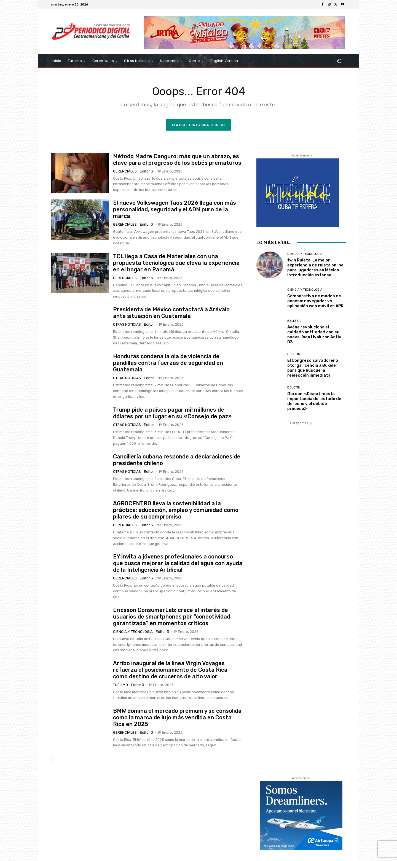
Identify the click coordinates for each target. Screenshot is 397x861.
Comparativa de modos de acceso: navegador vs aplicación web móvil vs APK (315, 300)
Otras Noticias (127, 324)
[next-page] (63, 758)
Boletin (293, 354)
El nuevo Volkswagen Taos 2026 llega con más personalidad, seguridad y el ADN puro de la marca (174, 209)
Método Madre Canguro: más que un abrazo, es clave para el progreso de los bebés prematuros (177, 159)
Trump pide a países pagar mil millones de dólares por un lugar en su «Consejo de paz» (172, 413)
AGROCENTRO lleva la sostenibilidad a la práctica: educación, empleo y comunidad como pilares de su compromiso (175, 510)
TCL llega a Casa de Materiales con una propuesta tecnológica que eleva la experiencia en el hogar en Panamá (176, 262)
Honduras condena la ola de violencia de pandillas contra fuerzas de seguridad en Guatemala (168, 363)
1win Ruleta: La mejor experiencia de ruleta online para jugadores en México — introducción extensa (315, 267)
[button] (339, 61)
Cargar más (301, 423)
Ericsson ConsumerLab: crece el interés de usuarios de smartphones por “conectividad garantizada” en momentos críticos (171, 617)
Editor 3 (146, 171)
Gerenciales (125, 171)
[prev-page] (54, 758)
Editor (149, 324)
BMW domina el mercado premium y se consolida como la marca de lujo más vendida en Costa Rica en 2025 (177, 717)
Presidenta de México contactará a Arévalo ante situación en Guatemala (171, 312)
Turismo (120, 685)
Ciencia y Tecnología (133, 631)
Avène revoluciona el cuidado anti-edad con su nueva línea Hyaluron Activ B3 (314, 334)
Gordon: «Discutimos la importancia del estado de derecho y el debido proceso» (314, 401)
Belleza (294, 320)
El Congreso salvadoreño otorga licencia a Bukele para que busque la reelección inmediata (312, 368)
